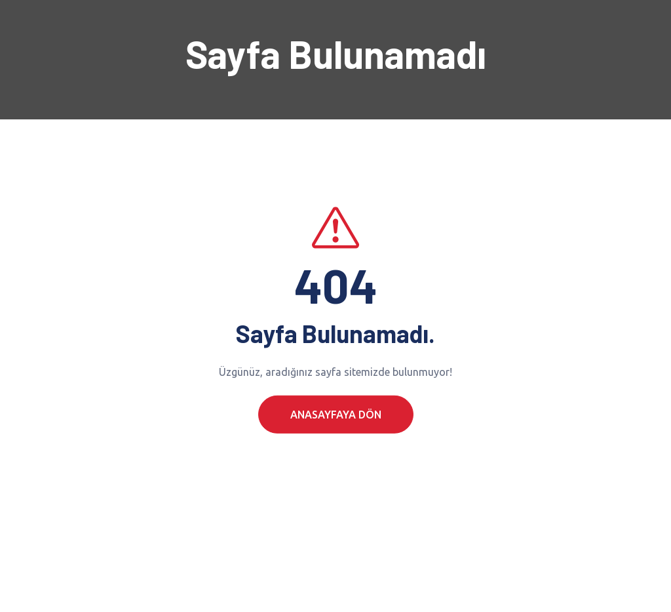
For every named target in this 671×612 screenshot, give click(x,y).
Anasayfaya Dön (335, 428)
